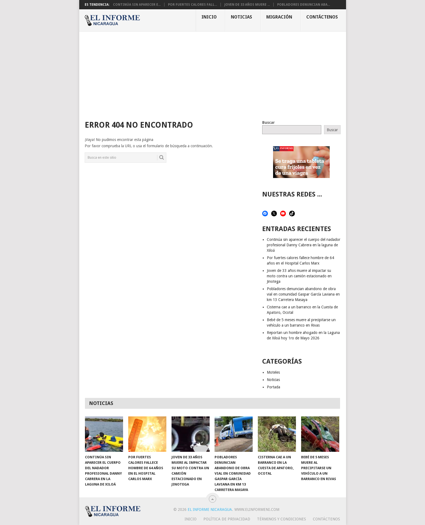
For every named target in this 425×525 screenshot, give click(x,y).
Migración (279, 17)
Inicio (209, 17)
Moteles (273, 372)
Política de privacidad (226, 519)
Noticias (241, 17)
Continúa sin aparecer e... (137, 5)
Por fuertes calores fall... (192, 5)
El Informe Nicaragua (210, 509)
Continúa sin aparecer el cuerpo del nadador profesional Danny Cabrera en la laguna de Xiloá (303, 245)
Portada (273, 387)
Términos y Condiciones (281, 519)
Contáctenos (322, 17)
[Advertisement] (212, 72)
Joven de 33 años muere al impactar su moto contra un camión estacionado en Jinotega (299, 276)
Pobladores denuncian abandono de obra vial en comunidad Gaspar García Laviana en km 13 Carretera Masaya (303, 294)
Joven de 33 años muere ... (247, 5)
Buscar (268, 122)
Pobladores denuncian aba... (303, 5)
